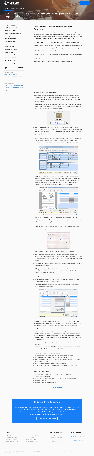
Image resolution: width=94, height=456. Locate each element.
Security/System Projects (12, 36)
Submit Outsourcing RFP (78, 436)
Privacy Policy (37, 451)
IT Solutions (68, 407)
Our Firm (34, 3)
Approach (57, 3)
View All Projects (57, 387)
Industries (41, 3)
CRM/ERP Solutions (10, 60)
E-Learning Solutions (10, 49)
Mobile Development (10, 28)
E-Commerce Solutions (11, 44)
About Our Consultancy (10, 435)
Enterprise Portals (9, 46)
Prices (63, 3)
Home (28, 3)
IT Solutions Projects (31, 437)
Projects (69, 3)
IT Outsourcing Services (10, 439)
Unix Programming (10, 38)
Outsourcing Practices (29, 407)
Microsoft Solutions (10, 25)
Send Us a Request (78, 440)
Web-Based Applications (11, 30)
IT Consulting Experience (10, 437)
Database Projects (10, 57)
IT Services (49, 3)
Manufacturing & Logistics (47, 412)
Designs (76, 3)
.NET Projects (20, 8)
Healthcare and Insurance (29, 412)
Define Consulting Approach (11, 441)
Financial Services (70, 409)
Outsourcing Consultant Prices (33, 435)
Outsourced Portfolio (31, 439)
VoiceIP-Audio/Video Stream (12, 33)
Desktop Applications (10, 55)
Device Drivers (8, 52)
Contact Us (84, 3)
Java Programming (10, 41)
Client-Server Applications (12, 63)
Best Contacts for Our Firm (32, 441)
